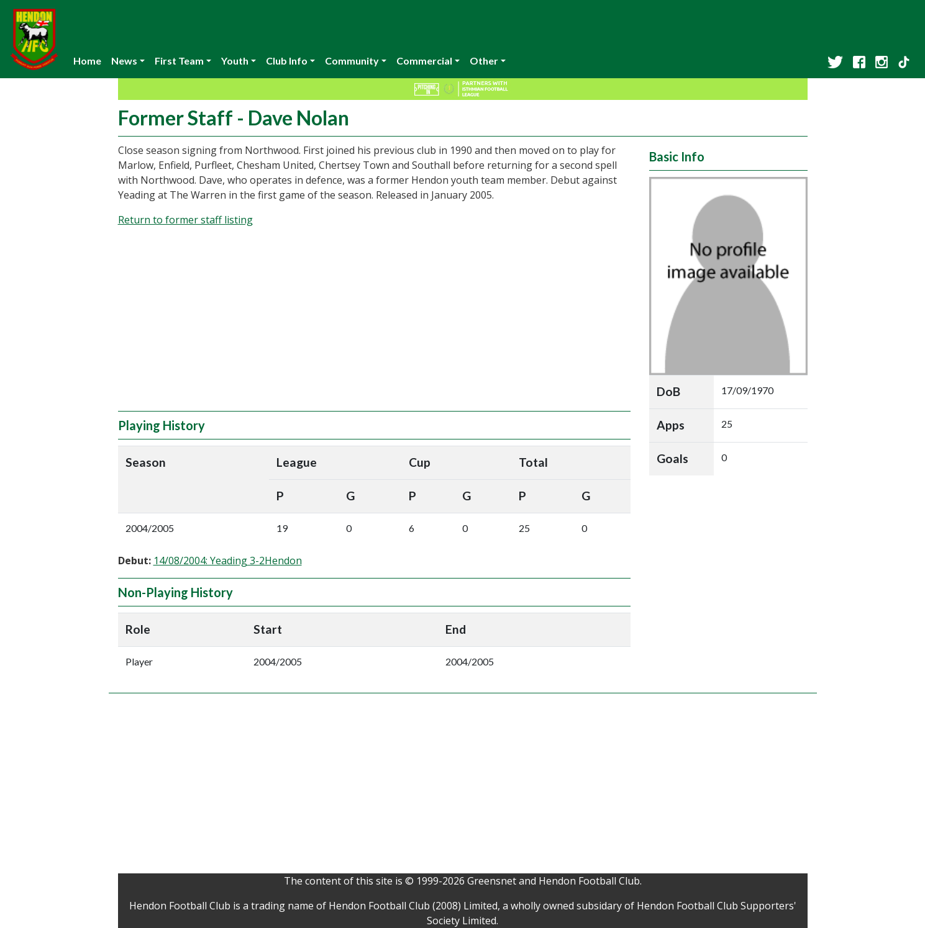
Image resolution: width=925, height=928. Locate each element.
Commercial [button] (424, 60)
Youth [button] (234, 60)
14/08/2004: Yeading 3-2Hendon (227, 560)
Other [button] (484, 60)
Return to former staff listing (185, 220)
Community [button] (352, 60)
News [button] (124, 60)
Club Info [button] (287, 60)
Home (87, 60)
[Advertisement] (374, 324)
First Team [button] (179, 60)
